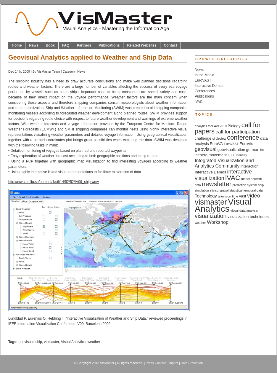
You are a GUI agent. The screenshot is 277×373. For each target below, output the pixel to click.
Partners (84, 45)
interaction (250, 166)
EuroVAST (203, 80)
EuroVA (216, 143)
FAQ (66, 45)
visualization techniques (248, 216)
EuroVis (246, 143)
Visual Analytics (73, 342)
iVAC (198, 102)
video (253, 195)
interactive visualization (223, 174)
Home (17, 45)
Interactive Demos (209, 86)
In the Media (204, 75)
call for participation (237, 132)
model (245, 179)
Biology (234, 126)
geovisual (25, 342)
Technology (206, 196)
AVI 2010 (220, 126)
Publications (109, 45)
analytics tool (204, 126)
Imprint (173, 363)
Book (50, 45)
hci (262, 150)
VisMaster (107, 363)
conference (243, 137)
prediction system (244, 185)
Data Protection (192, 363)
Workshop (217, 222)
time (235, 196)
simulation (202, 190)
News (33, 45)
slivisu (214, 190)
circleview (219, 138)
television (224, 196)
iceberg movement (211, 155)
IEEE (231, 155)
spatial (224, 190)
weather (94, 342)
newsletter (216, 184)
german (253, 149)
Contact (170, 45)
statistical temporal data (246, 190)
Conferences (205, 91)
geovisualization (231, 149)
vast (242, 196)
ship (39, 342)
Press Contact (156, 363)
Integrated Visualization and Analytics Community (224, 163)
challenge (203, 138)
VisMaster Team (48, 71)
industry (241, 155)
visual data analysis (244, 210)
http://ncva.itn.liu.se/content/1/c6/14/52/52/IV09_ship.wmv (53, 182)
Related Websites (141, 45)
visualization (210, 216)
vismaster (51, 342)
